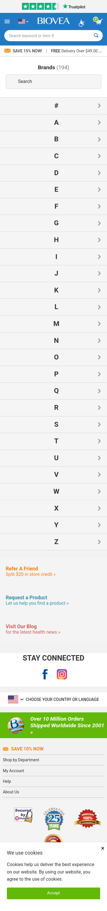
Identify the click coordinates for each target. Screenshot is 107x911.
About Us (11, 792)
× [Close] (102, 848)
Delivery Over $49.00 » (75, 51)
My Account (13, 770)
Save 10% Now (23, 749)
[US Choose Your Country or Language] (23, 21)
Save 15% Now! (23, 51)
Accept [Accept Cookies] (53, 893)
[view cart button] (99, 21)
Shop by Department (21, 760)
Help (7, 781)
